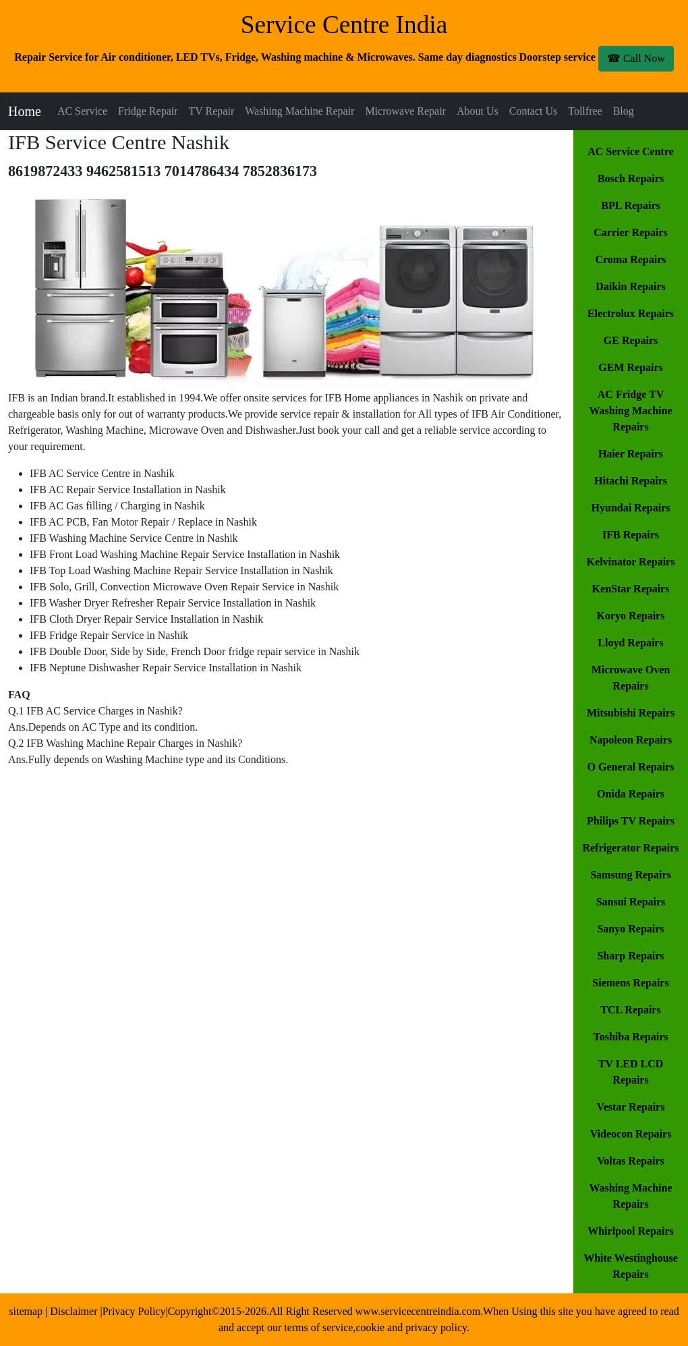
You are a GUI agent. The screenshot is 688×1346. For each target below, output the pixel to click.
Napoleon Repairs (631, 740)
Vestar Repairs (631, 1107)
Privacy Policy (134, 1311)
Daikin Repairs (631, 286)
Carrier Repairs (630, 232)
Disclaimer (75, 1311)
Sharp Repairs (630, 955)
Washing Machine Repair (299, 111)
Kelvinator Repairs (631, 561)
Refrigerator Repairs (630, 847)
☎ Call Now (636, 58)
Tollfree (585, 111)
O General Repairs (631, 767)
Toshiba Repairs (631, 1036)
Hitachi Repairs (630, 480)
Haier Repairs (630, 453)
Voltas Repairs (630, 1161)
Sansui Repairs (631, 901)
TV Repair (212, 111)
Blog (623, 111)
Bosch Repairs (631, 178)
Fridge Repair (147, 111)
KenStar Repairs (631, 588)
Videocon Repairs (631, 1134)
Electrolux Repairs (630, 313)
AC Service (82, 111)
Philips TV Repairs (631, 820)
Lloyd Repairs (630, 642)
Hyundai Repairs (631, 507)
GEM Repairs (630, 367)
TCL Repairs (630, 1009)
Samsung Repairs (630, 874)
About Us (477, 111)
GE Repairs (631, 340)
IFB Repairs (630, 534)
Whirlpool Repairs (630, 1231)
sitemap (25, 1311)
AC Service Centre (630, 151)
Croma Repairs (630, 259)
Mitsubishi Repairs (631, 713)
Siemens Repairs (630, 982)
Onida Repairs (630, 794)
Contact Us (533, 111)
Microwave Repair (405, 111)
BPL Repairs (630, 205)
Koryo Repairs (631, 615)
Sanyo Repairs (630, 928)
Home (24, 111)
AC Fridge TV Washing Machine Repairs (630, 410)
